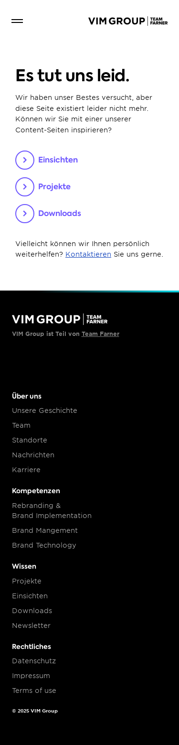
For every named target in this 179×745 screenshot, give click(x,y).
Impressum (31, 676)
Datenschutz (34, 661)
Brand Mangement (45, 530)
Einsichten (30, 596)
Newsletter (31, 625)
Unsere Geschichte (44, 410)
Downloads (32, 611)
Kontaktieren (88, 254)
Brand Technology (44, 545)
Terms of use (34, 690)
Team (21, 425)
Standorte (29, 440)
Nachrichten (33, 455)
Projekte (27, 581)
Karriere (26, 470)
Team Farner (100, 333)
